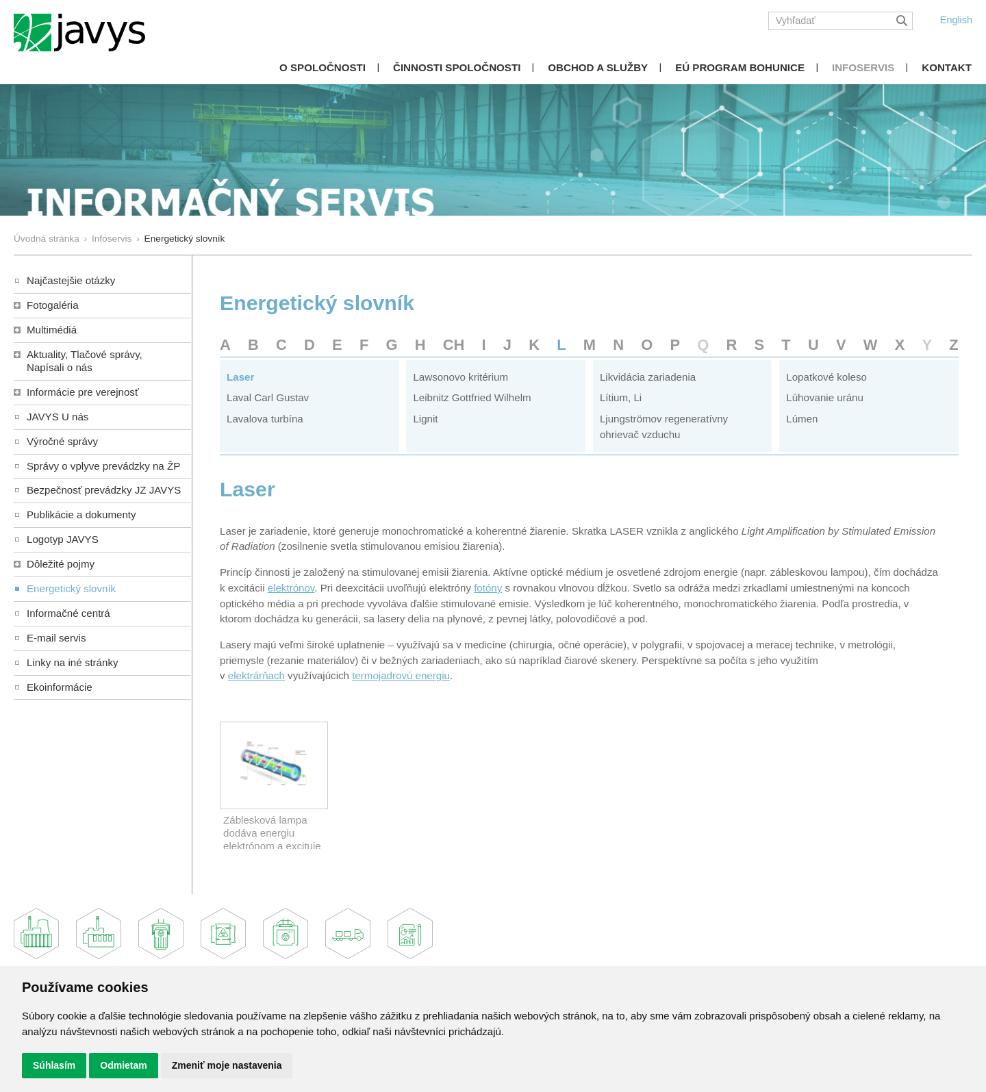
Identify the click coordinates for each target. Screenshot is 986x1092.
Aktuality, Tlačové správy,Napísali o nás (84, 360)
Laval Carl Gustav (268, 397)
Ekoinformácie (59, 687)
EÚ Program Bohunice (740, 67)
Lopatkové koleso (826, 377)
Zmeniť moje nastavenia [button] (227, 1065)
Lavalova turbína (265, 418)
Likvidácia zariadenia (648, 377)
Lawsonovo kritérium (460, 377)
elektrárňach (256, 675)
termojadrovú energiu (401, 675)
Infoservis (863, 67)
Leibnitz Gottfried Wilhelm (472, 397)
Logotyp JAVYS (63, 539)
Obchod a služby (598, 67)
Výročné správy (62, 441)
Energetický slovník (71, 588)
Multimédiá (52, 329)
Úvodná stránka (46, 238)
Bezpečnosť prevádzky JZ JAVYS (104, 490)
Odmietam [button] (123, 1065)
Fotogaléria (53, 305)
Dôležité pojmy (60, 564)
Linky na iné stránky (72, 662)
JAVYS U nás (57, 416)
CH (454, 344)
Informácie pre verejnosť (83, 392)
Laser (240, 377)
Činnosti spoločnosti (456, 67)
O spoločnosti (322, 67)
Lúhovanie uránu (824, 397)
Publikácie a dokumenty (81, 514)
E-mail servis (56, 638)
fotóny (488, 588)
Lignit (425, 418)
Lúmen (802, 418)
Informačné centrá (68, 613)
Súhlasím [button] (54, 1065)
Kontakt (947, 67)
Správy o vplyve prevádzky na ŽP (103, 466)
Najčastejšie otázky (71, 280)
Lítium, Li (621, 397)
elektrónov (291, 588)
